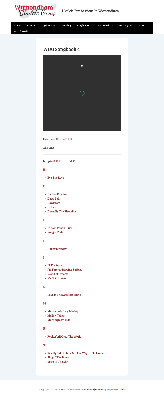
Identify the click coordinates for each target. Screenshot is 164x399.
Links (140, 25)
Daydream (53, 203)
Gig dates (48, 25)
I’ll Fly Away (54, 265)
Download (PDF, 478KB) (57, 139)
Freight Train (55, 232)
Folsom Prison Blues (59, 228)
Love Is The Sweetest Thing (64, 295)
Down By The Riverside (61, 211)
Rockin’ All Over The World (64, 336)
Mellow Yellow (56, 315)
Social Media (21, 31)
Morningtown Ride (58, 320)
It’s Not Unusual (57, 278)
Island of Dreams (57, 274)
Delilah (51, 207)
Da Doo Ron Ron (57, 194)
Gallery (126, 25)
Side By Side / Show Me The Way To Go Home (75, 353)
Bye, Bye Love (55, 177)
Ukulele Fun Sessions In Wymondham (90, 11)
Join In (31, 25)
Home (17, 25)
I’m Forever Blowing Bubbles (64, 269)
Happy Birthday (56, 249)
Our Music (106, 25)
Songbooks (85, 25)
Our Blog (66, 25)
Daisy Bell (53, 198)
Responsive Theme (116, 389)
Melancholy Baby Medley (62, 311)
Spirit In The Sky (57, 361)
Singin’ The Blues (58, 357)
